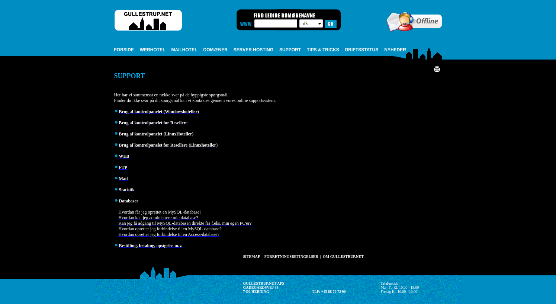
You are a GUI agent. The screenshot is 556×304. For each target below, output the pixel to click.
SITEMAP (251, 257)
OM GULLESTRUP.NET (343, 257)
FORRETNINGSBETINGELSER (291, 257)
